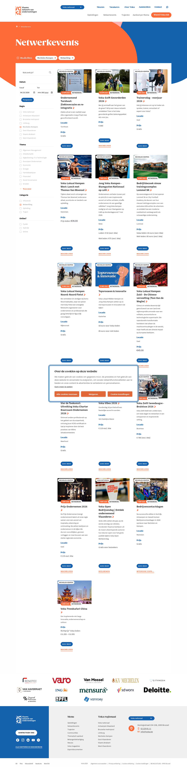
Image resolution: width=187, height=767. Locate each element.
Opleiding (27, 208)
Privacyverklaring (114, 764)
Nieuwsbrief (29, 764)
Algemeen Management (32, 150)
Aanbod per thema (141, 15)
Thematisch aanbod (75, 736)
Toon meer (27, 189)
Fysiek (25, 224)
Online (25, 231)
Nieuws (100, 7)
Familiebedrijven (29, 172)
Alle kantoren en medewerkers (29, 747)
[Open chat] (168, 7)
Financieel (27, 176)
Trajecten (126, 15)
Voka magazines (74, 746)
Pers (21, 764)
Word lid (46, 764)
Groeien (26, 184)
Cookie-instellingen (120, 394)
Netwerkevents (109, 15)
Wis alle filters (26, 57)
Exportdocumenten (75, 749)
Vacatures (114, 7)
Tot (38, 87)
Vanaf (21, 87)
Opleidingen (92, 15)
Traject (25, 212)
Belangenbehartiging (76, 739)
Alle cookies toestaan (66, 394)
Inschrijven (105, 145)
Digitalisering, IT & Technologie (35, 157)
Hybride (26, 228)
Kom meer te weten (64, 386)
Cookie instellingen (142, 764)
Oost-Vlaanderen (29, 130)
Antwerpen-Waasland (31, 115)
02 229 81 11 (144, 728)
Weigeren (93, 394)
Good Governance (30, 180)
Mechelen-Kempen (45, 58)
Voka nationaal (29, 112)
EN (16, 764)
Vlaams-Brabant (29, 134)
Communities (73, 733)
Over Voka (130, 7)
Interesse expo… (145, 571)
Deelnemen (104, 571)
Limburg (26, 123)
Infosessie (27, 200)
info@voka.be (145, 731)
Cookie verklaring (128, 764)
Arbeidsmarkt (28, 154)
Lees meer (67, 146)
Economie (27, 165)
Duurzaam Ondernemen (32, 161)
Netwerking (65, 58)
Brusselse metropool (31, 119)
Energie (26, 169)
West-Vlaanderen (29, 138)
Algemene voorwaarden (99, 764)
